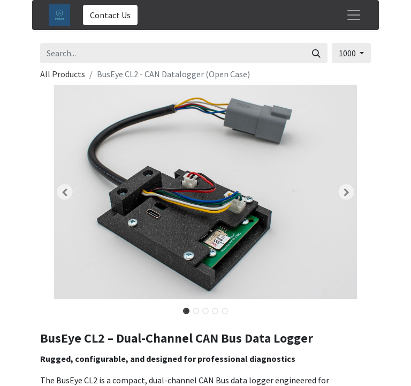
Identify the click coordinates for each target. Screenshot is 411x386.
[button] (65, 192)
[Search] (316, 53)
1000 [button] (348, 53)
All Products (62, 74)
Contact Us (110, 15)
